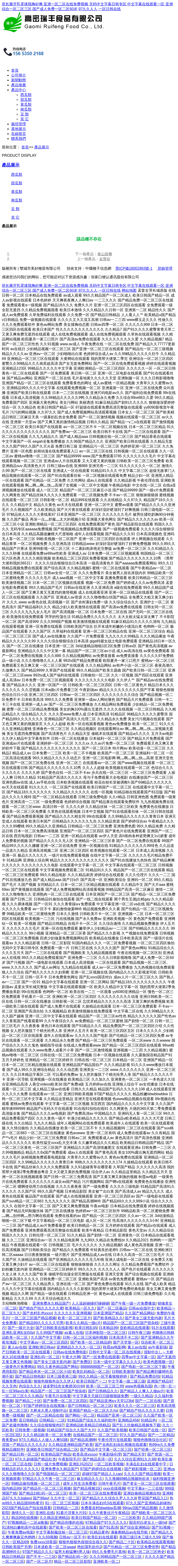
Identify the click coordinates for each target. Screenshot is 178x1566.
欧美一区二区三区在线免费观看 (95, 1493)
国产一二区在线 (148, 1401)
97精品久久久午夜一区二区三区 (48, 1479)
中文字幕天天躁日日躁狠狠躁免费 (100, 1396)
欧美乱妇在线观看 (102, 1537)
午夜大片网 (71, 1357)
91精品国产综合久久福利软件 (91, 1420)
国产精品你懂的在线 (66, 1522)
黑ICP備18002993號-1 (134, 268)
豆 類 (24, 114)
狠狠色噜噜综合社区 (150, 1440)
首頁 (15, 70)
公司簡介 (18, 75)
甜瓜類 (26, 100)
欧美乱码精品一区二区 (91, 1372)
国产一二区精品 (161, 1435)
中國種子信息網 (98, 268)
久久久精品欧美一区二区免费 (47, 1435)
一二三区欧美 (129, 1518)
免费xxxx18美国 (43, 1542)
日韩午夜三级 (139, 1333)
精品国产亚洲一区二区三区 (119, 1415)
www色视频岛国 (138, 1386)
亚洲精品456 (128, 1420)
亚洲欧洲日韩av (41, 1347)
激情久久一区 (22, 1513)
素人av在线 (17, 1347)
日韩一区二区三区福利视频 (85, 1337)
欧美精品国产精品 (56, 1454)
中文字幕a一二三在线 (145, 1488)
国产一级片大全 (21, 1328)
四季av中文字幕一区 (138, 1357)
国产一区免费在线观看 (101, 1357)
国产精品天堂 (134, 1454)
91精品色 (148, 1420)
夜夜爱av (9, 1440)
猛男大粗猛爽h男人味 (72, 1552)
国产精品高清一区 (97, 1459)
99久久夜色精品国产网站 (58, 1367)
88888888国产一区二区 (99, 1367)
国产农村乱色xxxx (37, 1313)
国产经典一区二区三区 (152, 1449)
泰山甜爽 (104, 254)
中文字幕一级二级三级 (126, 1381)
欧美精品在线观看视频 (155, 1542)
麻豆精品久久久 (90, 1479)
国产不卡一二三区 (41, 1557)
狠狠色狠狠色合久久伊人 (54, 1381)
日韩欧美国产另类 (17, 1547)
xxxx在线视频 (114, 1488)
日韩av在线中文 (141, 1308)
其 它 (24, 119)
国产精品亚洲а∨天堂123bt (111, 1401)
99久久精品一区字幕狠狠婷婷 (103, 1376)
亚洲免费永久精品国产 (51, 1303)
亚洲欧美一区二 (106, 1561)
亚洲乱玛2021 (80, 1464)
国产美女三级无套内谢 (143, 1318)
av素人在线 (73, 1333)
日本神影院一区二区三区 (105, 1333)
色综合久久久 (30, 1386)
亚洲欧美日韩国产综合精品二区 (52, 1449)
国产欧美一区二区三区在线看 (73, 1527)
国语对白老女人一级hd (147, 1522)
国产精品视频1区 (87, 1488)
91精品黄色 (99, 1532)
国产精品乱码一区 (72, 1557)
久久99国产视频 (49, 1333)
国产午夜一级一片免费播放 (133, 1303)
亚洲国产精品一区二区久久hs (93, 1410)
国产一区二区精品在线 (44, 1415)
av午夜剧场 (157, 1347)
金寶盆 (104, 259)
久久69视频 (47, 1537)
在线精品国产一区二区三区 (95, 1435)
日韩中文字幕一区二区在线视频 (115, 1352)
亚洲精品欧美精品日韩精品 (88, 1425)
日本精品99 (108, 1328)
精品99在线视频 (24, 1518)
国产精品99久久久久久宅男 (41, 1323)
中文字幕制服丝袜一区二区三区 (62, 1532)
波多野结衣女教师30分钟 (63, 1386)
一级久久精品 (141, 1396)
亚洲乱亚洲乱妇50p (18, 1333)
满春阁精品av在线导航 (130, 1532)
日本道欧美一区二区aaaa (54, 1547)
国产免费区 (82, 1362)
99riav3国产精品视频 (139, 1508)
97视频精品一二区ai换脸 (28, 1522)
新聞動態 (18, 80)
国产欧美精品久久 (108, 1318)
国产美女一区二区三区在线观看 (149, 1484)
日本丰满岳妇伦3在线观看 (102, 1503)
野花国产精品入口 (153, 1498)
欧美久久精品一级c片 (83, 1323)
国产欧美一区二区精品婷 (90, 1342)
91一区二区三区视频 (62, 1503)
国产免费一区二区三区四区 (65, 1401)
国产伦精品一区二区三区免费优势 (131, 1547)
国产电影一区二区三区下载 (143, 1367)
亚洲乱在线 (44, 1513)
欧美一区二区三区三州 (104, 1386)
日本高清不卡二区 (124, 1337)
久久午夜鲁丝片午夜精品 (109, 1513)
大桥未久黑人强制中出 (48, 1410)
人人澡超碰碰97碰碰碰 (90, 1303)
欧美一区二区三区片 (74, 1318)
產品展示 (41, 147)
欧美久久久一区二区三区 (134, 1406)
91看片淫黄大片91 (71, 1513)
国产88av (40, 1498)
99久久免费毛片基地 (109, 1552)
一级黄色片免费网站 (18, 1367)
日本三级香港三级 (61, 1376)
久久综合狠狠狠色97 (47, 1425)
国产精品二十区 (28, 1401)
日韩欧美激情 (123, 1372)
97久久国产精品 (133, 1435)
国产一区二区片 (39, 1561)
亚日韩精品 (28, 1420)
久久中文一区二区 (65, 1498)
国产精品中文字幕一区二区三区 (106, 1449)
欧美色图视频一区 (158, 1362)
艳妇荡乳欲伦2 (89, 1547)
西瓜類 (26, 95)
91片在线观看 (162, 1328)
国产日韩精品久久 (103, 1391)
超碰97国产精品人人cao (102, 1474)
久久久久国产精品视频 (142, 1474)
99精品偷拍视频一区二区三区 (36, 1484)
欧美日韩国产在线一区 (147, 1430)
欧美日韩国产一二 (91, 1381)
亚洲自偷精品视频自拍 (141, 1493)
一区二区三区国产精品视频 (33, 1318)
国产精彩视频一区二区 (142, 1469)
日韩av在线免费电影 (70, 1352)
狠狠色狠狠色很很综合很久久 (83, 1542)
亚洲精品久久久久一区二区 (79, 1347)
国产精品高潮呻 (83, 1440)
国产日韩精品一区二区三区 (90, 1406)
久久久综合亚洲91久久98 (135, 1459)
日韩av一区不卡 (72, 1537)
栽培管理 (18, 124)
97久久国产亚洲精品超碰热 (148, 1503)
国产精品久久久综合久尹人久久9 (109, 1498)
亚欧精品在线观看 (134, 1328)
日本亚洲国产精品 (108, 1313)
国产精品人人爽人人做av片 (142, 1391)
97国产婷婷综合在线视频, (44, 1406)
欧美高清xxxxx (85, 1454)
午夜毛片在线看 (58, 1396)
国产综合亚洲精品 (134, 1527)
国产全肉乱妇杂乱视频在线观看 (121, 1445)
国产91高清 (108, 1527)
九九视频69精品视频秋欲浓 (128, 1479)
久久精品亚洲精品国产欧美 (70, 1445)
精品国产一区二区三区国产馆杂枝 (131, 1323)
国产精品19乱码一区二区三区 (43, 1493)
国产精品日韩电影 (30, 1376)
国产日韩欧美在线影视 (54, 1328)
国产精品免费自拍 (145, 1376)
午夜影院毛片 (69, 1459)
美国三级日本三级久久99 (139, 1537)
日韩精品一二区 (52, 1420)
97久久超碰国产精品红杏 (35, 1459)
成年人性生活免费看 (79, 1484)
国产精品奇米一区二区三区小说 (45, 1372)
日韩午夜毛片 (109, 1484)
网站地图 (129, 290)
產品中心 (18, 90)
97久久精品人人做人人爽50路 (43, 1440)
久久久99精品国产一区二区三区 (116, 1557)
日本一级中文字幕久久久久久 (117, 1362)
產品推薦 (18, 85)
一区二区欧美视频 (109, 1464)
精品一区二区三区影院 (72, 1561)
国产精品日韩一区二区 (20, 1454)
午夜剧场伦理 (110, 1454)
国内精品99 (11, 1488)
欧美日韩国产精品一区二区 (93, 1518)
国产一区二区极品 (112, 1308)
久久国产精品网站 (139, 1313)
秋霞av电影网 (114, 1347)
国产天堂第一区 (126, 1342)
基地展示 (18, 129)
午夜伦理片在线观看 (114, 1440)
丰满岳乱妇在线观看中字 (146, 1464)
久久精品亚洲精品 (54, 1518)
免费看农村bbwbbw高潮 (101, 1508)
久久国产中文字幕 (45, 1337)
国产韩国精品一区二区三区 (58, 1474)
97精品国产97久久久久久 (106, 1522)
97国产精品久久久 (37, 1552)
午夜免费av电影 (21, 1532)
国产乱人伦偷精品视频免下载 (136, 1425)
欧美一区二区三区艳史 (146, 1552)
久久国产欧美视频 (112, 1430)
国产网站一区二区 (80, 1415)
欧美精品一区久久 (80, 1308)
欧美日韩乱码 (86, 1328)
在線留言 (18, 134)
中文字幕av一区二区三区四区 (44, 1342)
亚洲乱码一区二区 (45, 1357)
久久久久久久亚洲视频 (72, 1313)
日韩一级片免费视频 (50, 1464)
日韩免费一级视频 (30, 1430)
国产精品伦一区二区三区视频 (47, 1488)
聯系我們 (18, 139)
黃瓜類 (26, 104)
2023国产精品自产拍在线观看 (26, 1508)
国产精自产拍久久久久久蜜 (41, 1308)
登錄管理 (164, 268)
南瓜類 (26, 109)
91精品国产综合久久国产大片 (71, 1430)
